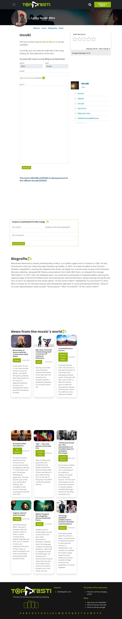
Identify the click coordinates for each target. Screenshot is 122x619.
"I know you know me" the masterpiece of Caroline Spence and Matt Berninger (66, 448)
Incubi (81, 103)
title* (47, 63)
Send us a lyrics (102, 4)
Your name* (16, 227)
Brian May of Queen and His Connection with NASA (20, 353)
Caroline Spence (63, 458)
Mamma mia (84, 113)
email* (22, 71)
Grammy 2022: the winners (19, 444)
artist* (22, 63)
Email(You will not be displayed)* (57, 227)
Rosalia (62, 528)
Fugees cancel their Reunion (19, 514)
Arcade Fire (40, 453)
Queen (17, 360)
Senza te (82, 108)
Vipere (81, 98)
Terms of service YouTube (96, 605)
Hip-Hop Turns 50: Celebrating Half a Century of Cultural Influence (44, 354)
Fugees (17, 519)
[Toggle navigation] (14, 4)
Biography (52, 28)
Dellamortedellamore (88, 118)
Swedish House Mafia (63, 357)
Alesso (39, 524)
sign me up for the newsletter (31, 78)
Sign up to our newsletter (96, 602)
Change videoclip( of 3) (81, 53)
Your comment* (18, 235)
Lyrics (43, 28)
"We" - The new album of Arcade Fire (43, 446)
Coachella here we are (65, 349)
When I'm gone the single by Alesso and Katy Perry (43, 517)
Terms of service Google (96, 607)
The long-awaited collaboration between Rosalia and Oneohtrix (66, 520)
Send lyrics (26, 168)
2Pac (39, 362)
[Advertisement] (61, 197)
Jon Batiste (17, 450)
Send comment (18, 244)
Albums (36, 28)
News (61, 28)
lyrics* (22, 84)
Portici (81, 93)
